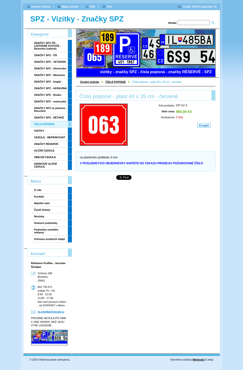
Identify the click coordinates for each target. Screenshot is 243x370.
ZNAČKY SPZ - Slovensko (50, 68)
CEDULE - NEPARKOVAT (49, 137)
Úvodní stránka (89, 81)
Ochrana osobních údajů (49, 239)
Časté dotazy (42, 209)
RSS (92, 6)
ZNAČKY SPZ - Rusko (47, 94)
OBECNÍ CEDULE (45, 157)
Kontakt (39, 196)
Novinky (39, 216)
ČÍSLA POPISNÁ (115, 81)
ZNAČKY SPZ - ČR (45, 55)
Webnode (198, 359)
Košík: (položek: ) (200, 6)
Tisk (109, 6)
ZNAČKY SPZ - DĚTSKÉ (49, 117)
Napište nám (42, 203)
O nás (37, 190)
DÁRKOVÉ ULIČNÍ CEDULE (45, 165)
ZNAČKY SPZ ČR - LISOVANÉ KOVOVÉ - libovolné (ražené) (47, 46)
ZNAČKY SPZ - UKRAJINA (50, 88)
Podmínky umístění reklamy (46, 231)
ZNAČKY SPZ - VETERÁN (50, 61)
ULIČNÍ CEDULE (44, 150)
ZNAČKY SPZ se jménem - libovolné (50, 109)
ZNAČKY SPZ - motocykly (50, 101)
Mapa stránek (70, 6)
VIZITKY (39, 130)
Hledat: (172, 22)
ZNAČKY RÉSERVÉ (46, 144)
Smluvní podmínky (46, 223)
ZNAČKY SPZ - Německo (49, 75)
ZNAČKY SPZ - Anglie (47, 81)
